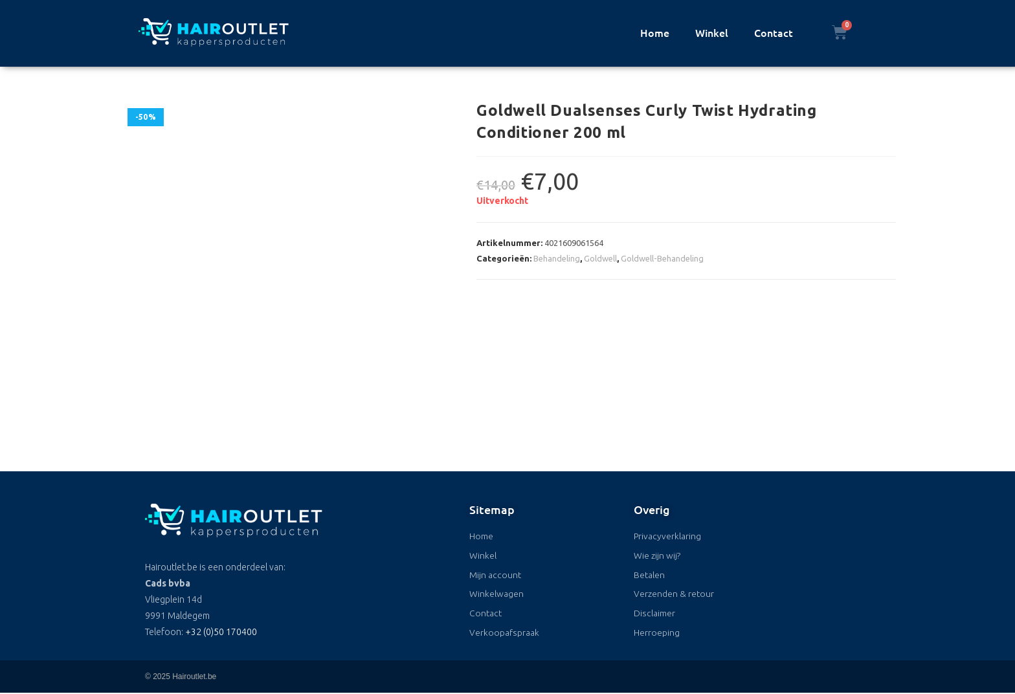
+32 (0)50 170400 (221, 632)
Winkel (711, 32)
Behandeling (556, 258)
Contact (773, 32)
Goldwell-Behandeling (662, 258)
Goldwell (600, 258)
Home (654, 32)
